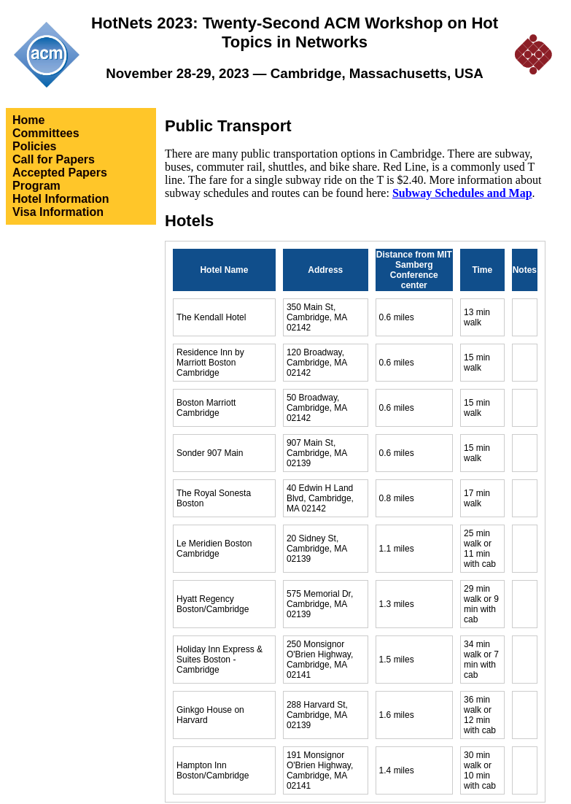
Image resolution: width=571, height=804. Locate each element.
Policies (34, 146)
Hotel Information (60, 199)
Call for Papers (53, 159)
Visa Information (58, 212)
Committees (45, 133)
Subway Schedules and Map (462, 193)
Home (28, 120)
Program (36, 185)
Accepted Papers (59, 172)
